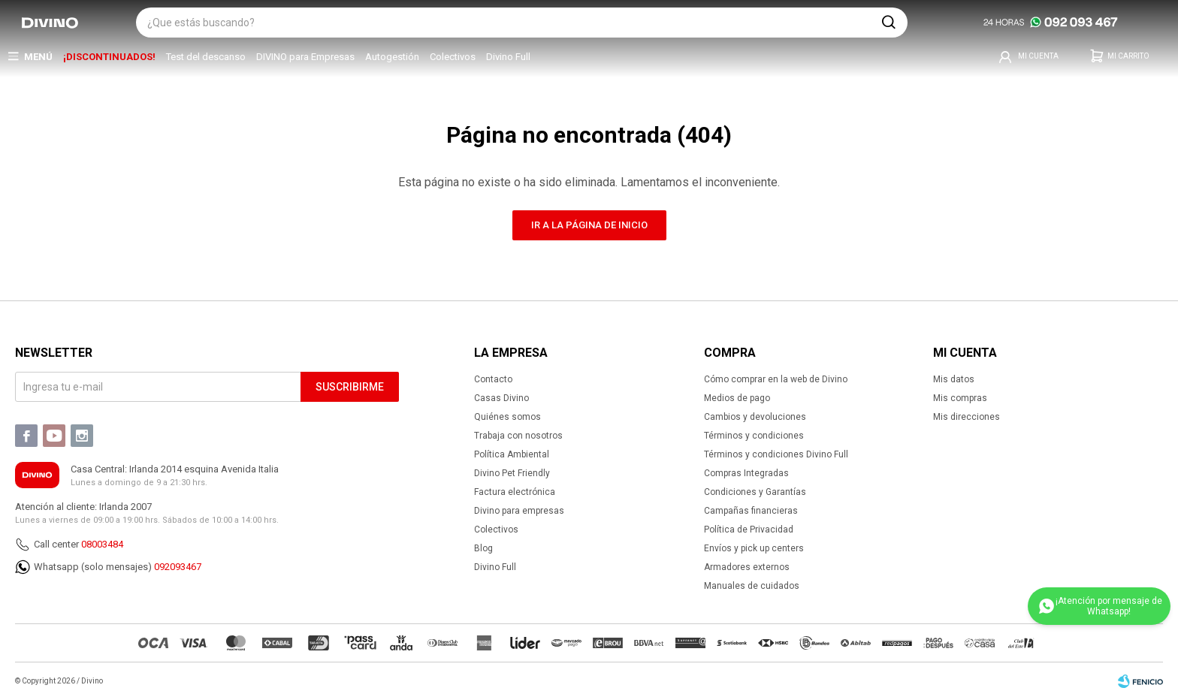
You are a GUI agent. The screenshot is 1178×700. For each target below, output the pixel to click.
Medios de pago (737, 398)
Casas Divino (501, 398)
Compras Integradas (746, 473)
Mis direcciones (966, 417)
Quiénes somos (507, 417)
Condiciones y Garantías (755, 492)
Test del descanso (206, 56)
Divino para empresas (519, 510)
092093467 (177, 566)
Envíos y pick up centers (754, 548)
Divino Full (508, 56)
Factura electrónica (514, 492)
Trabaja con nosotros (518, 435)
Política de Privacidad (748, 529)
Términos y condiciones (754, 435)
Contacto (493, 379)
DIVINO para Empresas (305, 56)
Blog (483, 548)
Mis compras (960, 398)
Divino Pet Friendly (512, 473)
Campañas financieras (751, 510)
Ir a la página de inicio (589, 225)
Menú (38, 56)
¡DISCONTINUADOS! (109, 56)
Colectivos (453, 56)
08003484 (102, 544)
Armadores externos (747, 567)
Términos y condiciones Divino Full (776, 454)
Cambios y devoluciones (755, 417)
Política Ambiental (511, 454)
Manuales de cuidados (751, 586)
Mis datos (953, 379)
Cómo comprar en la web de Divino (775, 379)
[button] (889, 23)
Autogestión (392, 56)
